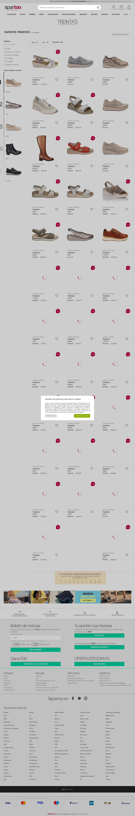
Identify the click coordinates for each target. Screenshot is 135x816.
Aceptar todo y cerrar (82, 416)
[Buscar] (98, 7)
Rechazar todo (51, 416)
